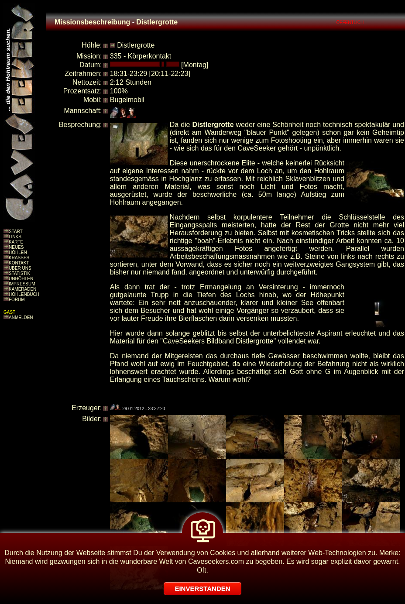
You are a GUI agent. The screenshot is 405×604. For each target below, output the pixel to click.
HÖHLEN (18, 252)
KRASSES (19, 257)
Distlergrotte (135, 45)
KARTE (16, 242)
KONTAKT (19, 263)
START (16, 231)
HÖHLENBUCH (24, 294)
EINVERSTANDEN (202, 588)
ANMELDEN (21, 317)
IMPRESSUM (22, 283)
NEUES (16, 247)
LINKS (15, 236)
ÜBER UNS (20, 268)
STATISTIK (19, 273)
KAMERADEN (22, 289)
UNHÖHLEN (21, 278)
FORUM (17, 299)
